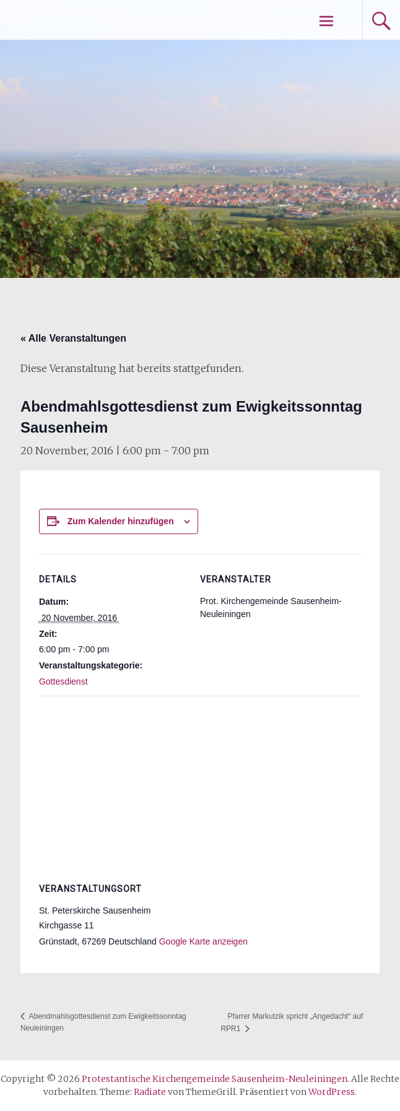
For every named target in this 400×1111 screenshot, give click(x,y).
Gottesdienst (63, 681)
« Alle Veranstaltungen (73, 338)
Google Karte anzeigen (203, 941)
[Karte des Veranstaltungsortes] (200, 785)
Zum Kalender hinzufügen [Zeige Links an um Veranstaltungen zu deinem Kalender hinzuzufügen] (120, 521)
